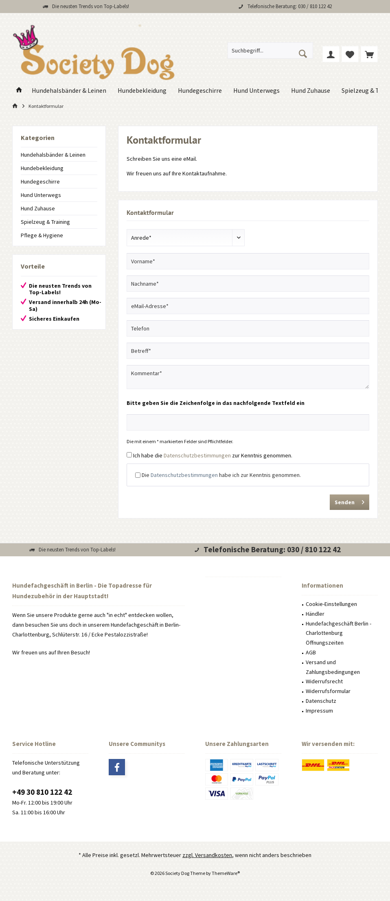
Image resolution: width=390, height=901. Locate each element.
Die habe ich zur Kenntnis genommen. (221, 475)
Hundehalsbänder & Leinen (53, 154)
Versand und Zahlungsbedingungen (333, 667)
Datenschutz (321, 700)
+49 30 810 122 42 (42, 792)
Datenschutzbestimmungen (197, 455)
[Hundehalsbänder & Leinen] (69, 90)
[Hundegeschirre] (200, 90)
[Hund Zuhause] (310, 90)
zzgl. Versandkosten (207, 855)
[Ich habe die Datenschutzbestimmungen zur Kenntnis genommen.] (129, 454)
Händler (315, 613)
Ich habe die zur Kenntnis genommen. (212, 455)
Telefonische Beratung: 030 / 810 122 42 (290, 6)
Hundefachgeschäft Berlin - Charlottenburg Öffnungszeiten (338, 633)
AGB (311, 652)
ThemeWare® (226, 873)
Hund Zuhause (38, 208)
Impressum (319, 710)
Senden (349, 501)
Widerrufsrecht (324, 681)
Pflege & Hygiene (42, 235)
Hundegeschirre (40, 181)
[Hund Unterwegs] (256, 90)
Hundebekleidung (42, 168)
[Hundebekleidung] (142, 90)
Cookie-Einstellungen (331, 604)
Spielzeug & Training (45, 221)
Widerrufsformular (328, 691)
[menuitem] (369, 54)
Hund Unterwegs (41, 195)
